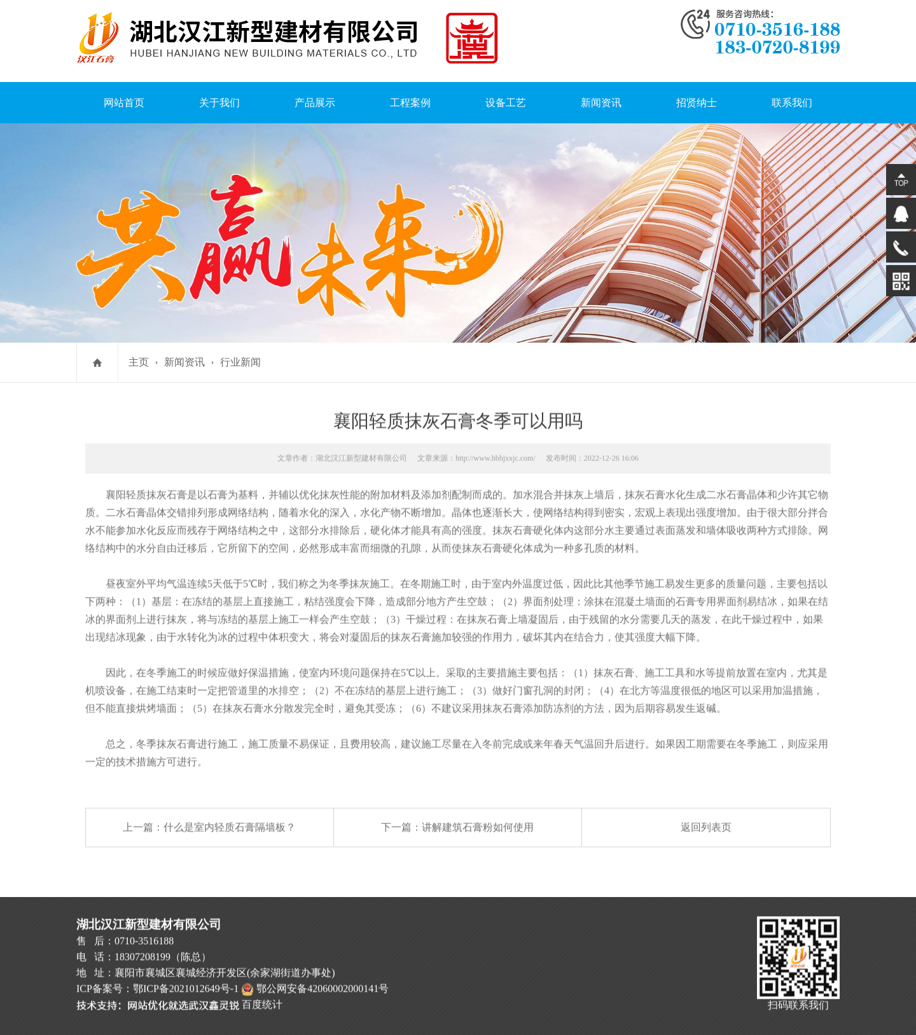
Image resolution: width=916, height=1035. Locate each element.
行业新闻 (240, 362)
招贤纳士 (696, 94)
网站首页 (124, 94)
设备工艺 (505, 94)
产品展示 (315, 94)
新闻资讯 (601, 94)
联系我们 (792, 94)
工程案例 (410, 94)
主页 (138, 362)
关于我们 (219, 94)
